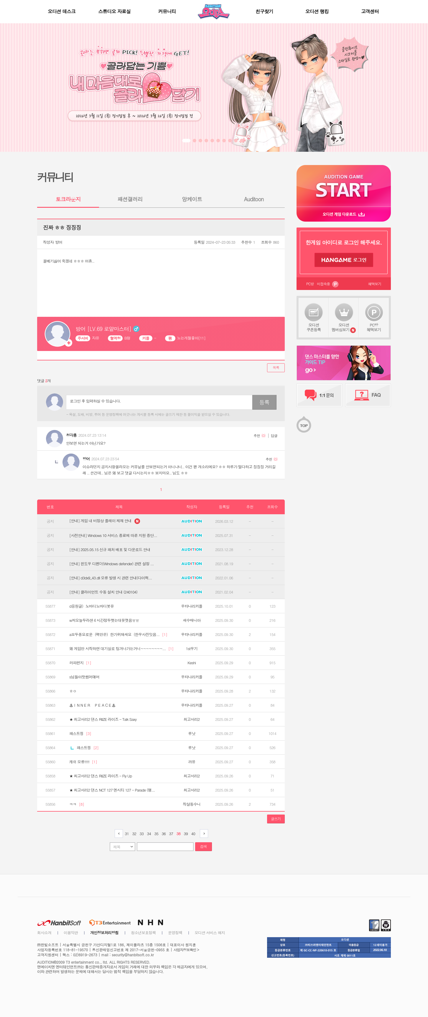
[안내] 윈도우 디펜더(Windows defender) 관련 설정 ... (111, 563)
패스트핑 (80, 733)
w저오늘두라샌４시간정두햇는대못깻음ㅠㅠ (104, 620)
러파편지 (80, 662)
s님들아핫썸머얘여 (84, 677)
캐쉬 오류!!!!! (83, 761)
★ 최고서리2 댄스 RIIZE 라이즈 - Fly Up (100, 776)
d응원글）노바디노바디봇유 (91, 606)
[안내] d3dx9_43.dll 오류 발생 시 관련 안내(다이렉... (110, 578)
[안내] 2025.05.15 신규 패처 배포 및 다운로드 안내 (109, 549)
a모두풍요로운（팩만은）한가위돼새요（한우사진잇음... (118, 634)
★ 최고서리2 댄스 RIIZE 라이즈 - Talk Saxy (102, 719)
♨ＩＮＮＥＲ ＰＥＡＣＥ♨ (92, 705)
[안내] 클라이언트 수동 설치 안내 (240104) (103, 592)
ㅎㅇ (72, 691)
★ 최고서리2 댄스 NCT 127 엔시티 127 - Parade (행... (112, 790)
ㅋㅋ (76, 804)
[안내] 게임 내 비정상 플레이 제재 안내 (104, 521)
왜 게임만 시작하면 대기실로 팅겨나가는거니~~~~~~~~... (121, 648)
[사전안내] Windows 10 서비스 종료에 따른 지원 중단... (113, 535)
